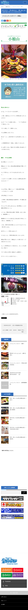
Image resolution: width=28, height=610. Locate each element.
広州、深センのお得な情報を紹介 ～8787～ (18, 399)
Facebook (7, 581)
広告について (3, 600)
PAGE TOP (14, 592)
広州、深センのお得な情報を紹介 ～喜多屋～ (18, 438)
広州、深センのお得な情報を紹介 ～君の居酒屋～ (18, 408)
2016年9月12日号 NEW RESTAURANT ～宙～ (15, 373)
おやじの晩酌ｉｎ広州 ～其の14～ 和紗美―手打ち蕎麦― (13, 331)
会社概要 (3, 604)
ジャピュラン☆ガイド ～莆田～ (17, 343)
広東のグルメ (8, 6)
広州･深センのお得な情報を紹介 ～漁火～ (18, 418)
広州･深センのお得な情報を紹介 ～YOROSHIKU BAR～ (18, 428)
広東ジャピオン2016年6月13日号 (15, 11)
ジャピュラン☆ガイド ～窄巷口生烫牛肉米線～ (18, 363)
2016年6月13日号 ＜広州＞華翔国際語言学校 (13, 325)
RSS (6, 585)
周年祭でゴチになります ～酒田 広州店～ (18, 354)
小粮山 (21, 10)
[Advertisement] (14, 535)
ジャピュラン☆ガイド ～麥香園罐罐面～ (18, 383)
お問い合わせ (3, 596)
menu (25, 2)
